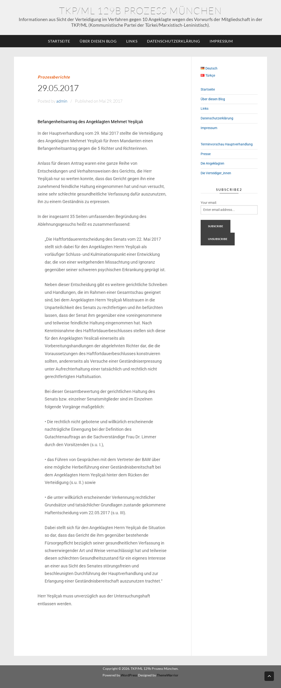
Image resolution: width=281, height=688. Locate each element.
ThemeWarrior (167, 675)
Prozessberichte (54, 76)
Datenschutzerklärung (173, 41)
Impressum (221, 41)
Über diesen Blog (98, 41)
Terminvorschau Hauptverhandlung (227, 144)
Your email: (209, 203)
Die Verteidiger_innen (216, 173)
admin (61, 101)
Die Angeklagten (212, 163)
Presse (206, 154)
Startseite (59, 41)
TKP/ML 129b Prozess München (140, 10)
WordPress (129, 675)
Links (132, 41)
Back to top (269, 675)
